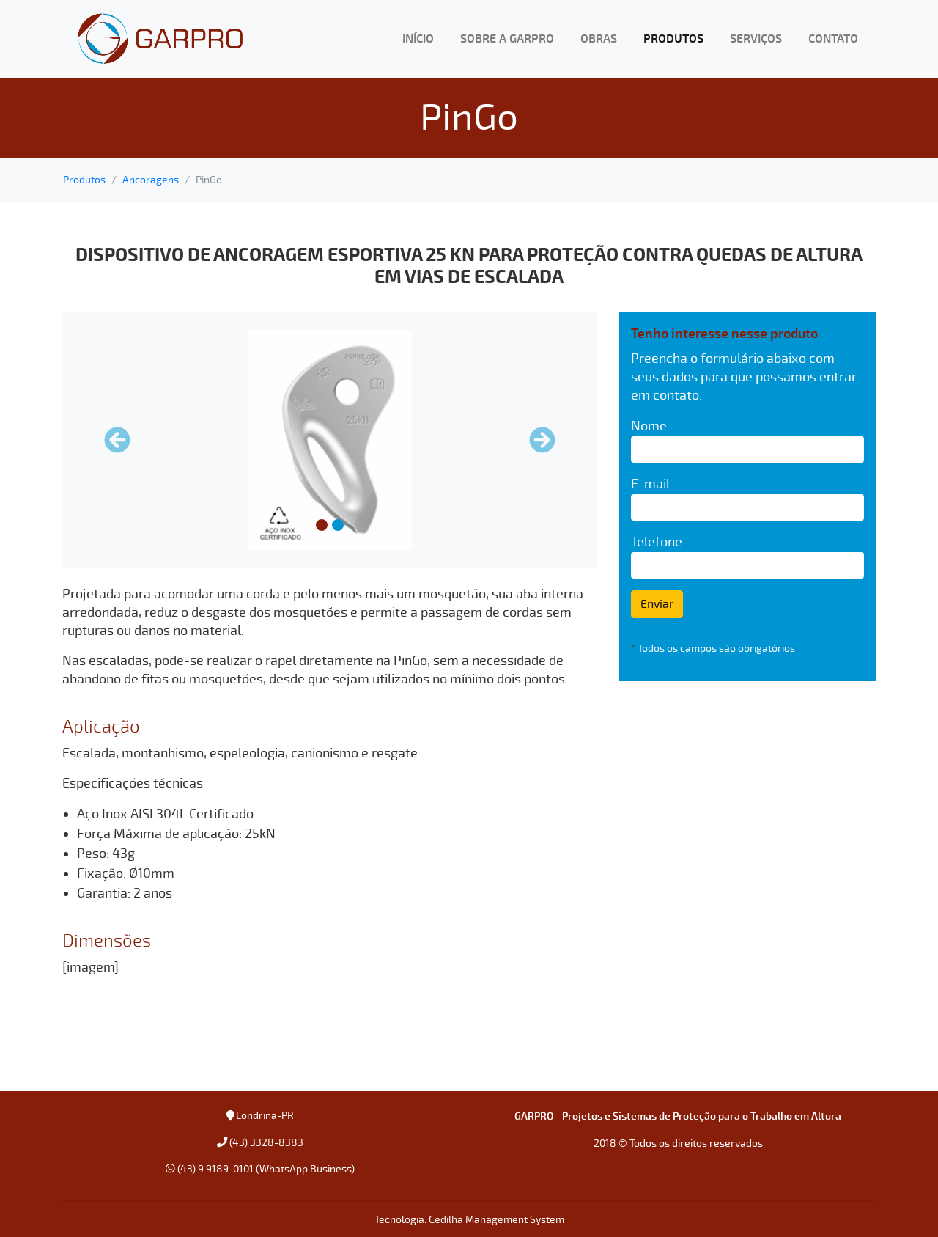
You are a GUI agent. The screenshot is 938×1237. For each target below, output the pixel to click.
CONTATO (833, 39)
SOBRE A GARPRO (507, 39)
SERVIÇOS (756, 39)
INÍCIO (418, 39)
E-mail (650, 484)
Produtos (84, 180)
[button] (117, 440)
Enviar (656, 604)
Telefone (656, 542)
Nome (649, 426)
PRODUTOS (673, 39)
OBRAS (598, 39)
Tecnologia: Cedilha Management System (469, 1220)
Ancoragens (150, 180)
